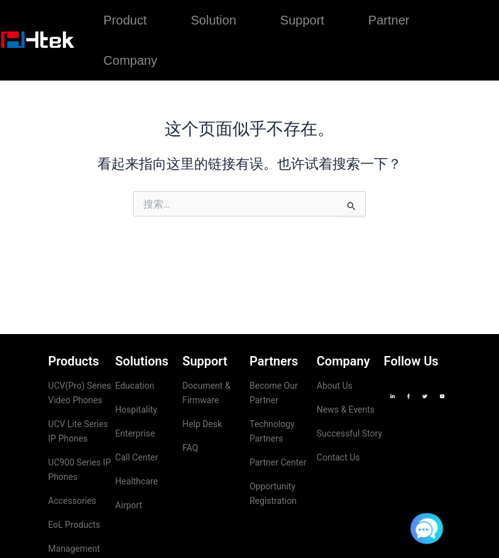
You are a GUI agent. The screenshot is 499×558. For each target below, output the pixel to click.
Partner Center (278, 462)
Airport (128, 505)
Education (134, 386)
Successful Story (349, 433)
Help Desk (202, 424)
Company (131, 60)
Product (125, 20)
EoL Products (74, 525)
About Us (335, 386)
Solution (213, 20)
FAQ (190, 448)
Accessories (72, 501)
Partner (389, 20)
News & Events (346, 410)
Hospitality (136, 410)
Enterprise (135, 433)
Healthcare (136, 481)
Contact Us (338, 457)
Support (302, 20)
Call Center (136, 457)
